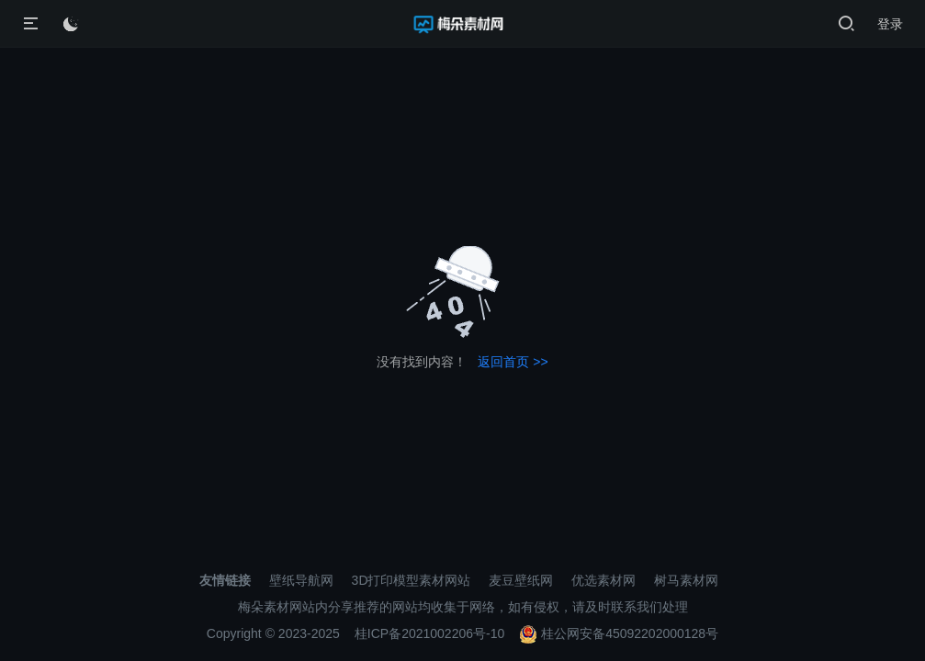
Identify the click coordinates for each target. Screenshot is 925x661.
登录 (890, 24)
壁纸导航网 (301, 580)
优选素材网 (603, 580)
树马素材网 (686, 580)
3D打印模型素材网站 (411, 580)
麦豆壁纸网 (521, 580)
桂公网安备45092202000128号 (618, 633)
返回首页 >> (512, 361)
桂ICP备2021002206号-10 (429, 633)
